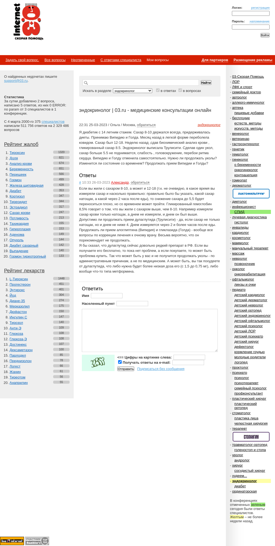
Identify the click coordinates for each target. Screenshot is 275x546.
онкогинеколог (246, 170)
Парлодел (18, 355)
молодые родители (250, 357)
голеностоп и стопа (250, 450)
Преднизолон (20, 361)
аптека (237, 108)
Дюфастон (18, 312)
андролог (242, 460)
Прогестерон (20, 284)
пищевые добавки (249, 113)
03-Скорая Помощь (248, 76)
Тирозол (16, 323)
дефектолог (244, 347)
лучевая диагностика (249, 217)
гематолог (240, 154)
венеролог (240, 134)
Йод (13, 295)
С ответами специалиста (120, 60)
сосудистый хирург (249, 471)
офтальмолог (243, 279)
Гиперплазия (20, 229)
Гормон (16, 180)
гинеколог (240, 159)
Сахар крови (20, 213)
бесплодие (241, 118)
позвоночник (244, 264)
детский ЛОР (245, 331)
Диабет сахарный (24, 245)
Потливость (19, 218)
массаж (238, 253)
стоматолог (241, 413)
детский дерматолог (250, 300)
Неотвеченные (83, 60)
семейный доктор (246, 92)
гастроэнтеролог (245, 144)
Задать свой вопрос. (22, 60)
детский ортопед (247, 310)
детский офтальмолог (252, 321)
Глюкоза (16, 334)
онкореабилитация (249, 274)
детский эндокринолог (252, 316)
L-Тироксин (19, 279)
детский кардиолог (249, 295)
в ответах (168, 91)
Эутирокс (17, 290)
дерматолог (241, 185)
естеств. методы (247, 123)
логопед (240, 362)
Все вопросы (54, 60)
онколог (238, 269)
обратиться (146, 125)
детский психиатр (248, 336)
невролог (239, 258)
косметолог (241, 238)
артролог (239, 97)
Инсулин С (18, 317)
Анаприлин (19, 383)
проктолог (240, 367)
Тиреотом (17, 377)
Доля (14, 158)
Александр (120, 182)
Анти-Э (15, 328)
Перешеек (18, 174)
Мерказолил (20, 306)
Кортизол (17, 196)
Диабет (15, 191)
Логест (15, 366)
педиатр (239, 290)
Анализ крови (21, 164)
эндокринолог (244, 481)
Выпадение (19, 251)
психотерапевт (246, 383)
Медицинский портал (28, 22)
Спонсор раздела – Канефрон (251, 193)
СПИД (239, 212)
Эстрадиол (19, 207)
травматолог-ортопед (249, 445)
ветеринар (240, 139)
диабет (240, 486)
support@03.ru (16, 81)
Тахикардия (19, 224)
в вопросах (192, 91)
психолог (241, 378)
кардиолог (240, 233)
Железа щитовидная (26, 185)
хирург (237, 465)
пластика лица (246, 418)
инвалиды (240, 227)
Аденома (17, 234)
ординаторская (244, 491)
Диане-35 (17, 301)
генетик (238, 149)
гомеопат (239, 180)
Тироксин (17, 153)
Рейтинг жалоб (21, 144)
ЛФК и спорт (242, 87)
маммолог (240, 243)
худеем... (239, 476)
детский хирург (246, 341)
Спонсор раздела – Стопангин (251, 436)
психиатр (239, 373)
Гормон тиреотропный (28, 256)
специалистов (52, 122)
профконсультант (248, 393)
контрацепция (245, 175)
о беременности (247, 165)
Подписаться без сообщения (160, 369)
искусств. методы (248, 128)
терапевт (239, 428)
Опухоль (16, 240)
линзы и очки (245, 284)
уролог (237, 455)
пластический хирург (249, 398)
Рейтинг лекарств (24, 270)
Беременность (21, 169)
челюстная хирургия (251, 423)
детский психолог (248, 326)
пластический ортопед (245, 406)
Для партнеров (215, 60)
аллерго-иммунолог (248, 102)
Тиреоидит (18, 202)
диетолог (239, 201)
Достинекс (18, 344)
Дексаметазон (21, 350)
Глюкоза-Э (18, 339)
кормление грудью (249, 352)
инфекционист (244, 207)
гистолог (241, 222)
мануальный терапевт (250, 248)
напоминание (260, 21)
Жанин (15, 372)
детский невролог (248, 305)
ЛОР (236, 82)
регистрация (260, 7)
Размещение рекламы (253, 60)
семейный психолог (250, 388)
